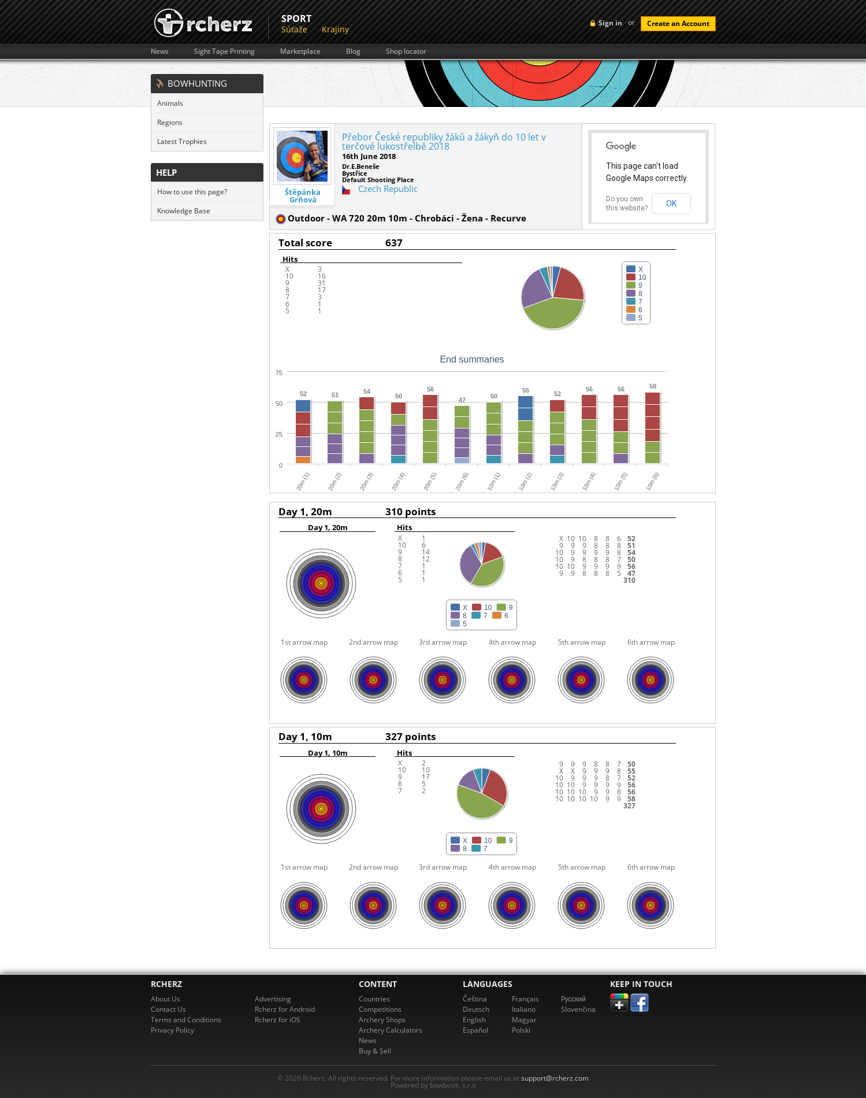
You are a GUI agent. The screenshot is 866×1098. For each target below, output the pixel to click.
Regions (170, 122)
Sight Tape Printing (224, 51)
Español (475, 1030)
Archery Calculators (390, 1030)
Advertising (273, 999)
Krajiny (335, 29)
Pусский (573, 999)
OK (671, 203)
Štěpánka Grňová (303, 196)
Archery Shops (382, 1020)
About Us (165, 999)
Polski (521, 1030)
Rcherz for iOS (277, 1020)
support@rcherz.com (555, 1078)
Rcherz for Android (285, 1009)
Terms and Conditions (186, 1020)
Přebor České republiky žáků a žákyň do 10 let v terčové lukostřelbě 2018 (444, 142)
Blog (353, 51)
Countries (374, 999)
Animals (170, 103)
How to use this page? (192, 192)
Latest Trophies (182, 141)
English (474, 1020)
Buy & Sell (375, 1051)
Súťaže (294, 29)
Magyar (524, 1020)
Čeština (475, 999)
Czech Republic (388, 188)
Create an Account (678, 23)
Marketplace (300, 51)
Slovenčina (578, 1009)
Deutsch (476, 1009)
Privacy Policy (172, 1030)
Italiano (524, 1009)
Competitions (380, 1009)
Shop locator (406, 51)
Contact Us (168, 1009)
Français (525, 999)
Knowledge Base (183, 211)
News (160, 51)
